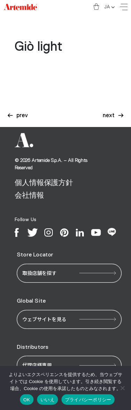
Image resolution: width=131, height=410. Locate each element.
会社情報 (29, 195)
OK (26, 399)
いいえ (47, 399)
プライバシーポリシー (88, 399)
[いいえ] (122, 387)
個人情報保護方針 (44, 183)
